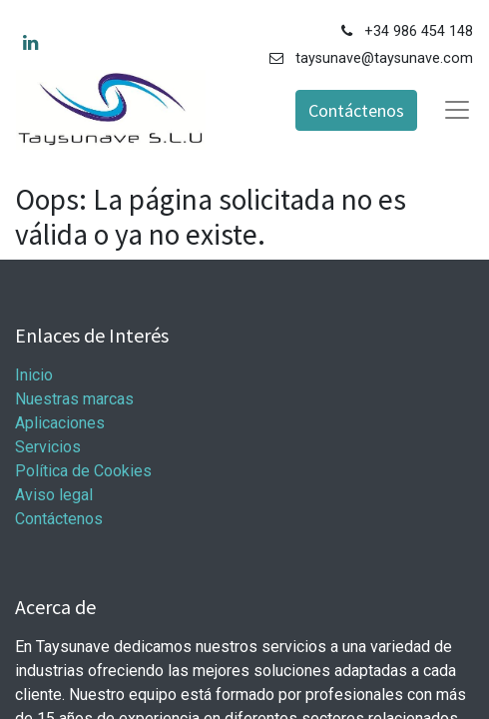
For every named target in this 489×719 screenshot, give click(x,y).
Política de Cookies (83, 470)
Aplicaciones (60, 422)
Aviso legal (54, 494)
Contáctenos (356, 110)
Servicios (48, 446)
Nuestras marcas (74, 398)
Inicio (34, 374)
